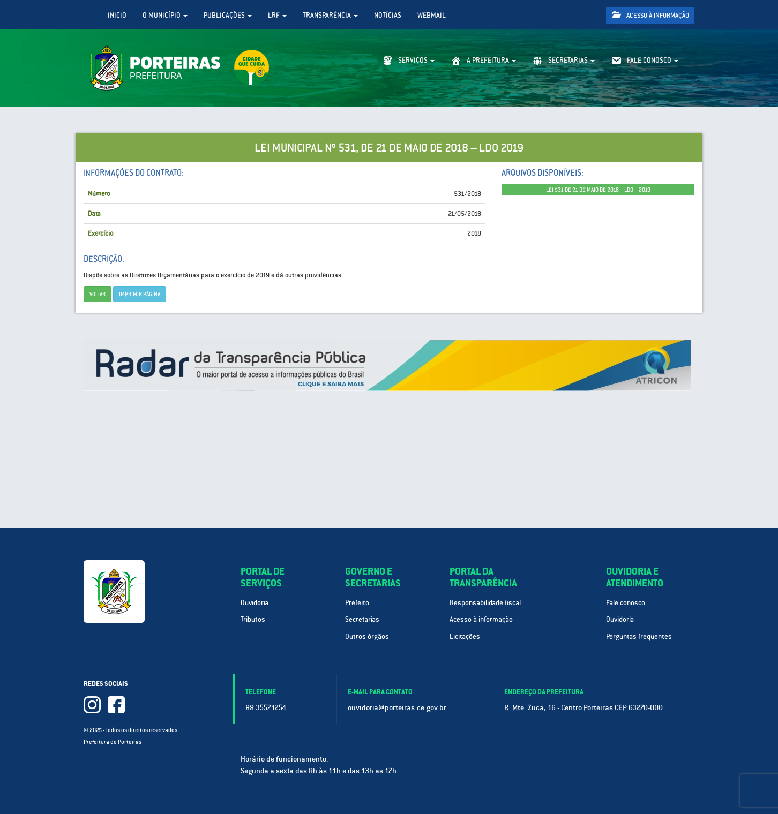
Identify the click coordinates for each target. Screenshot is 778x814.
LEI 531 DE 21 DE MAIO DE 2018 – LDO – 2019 (598, 189)
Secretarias (362, 619)
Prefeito (357, 602)
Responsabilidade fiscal (485, 602)
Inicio (117, 15)
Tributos (253, 619)
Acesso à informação (650, 15)
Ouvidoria (254, 602)
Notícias (387, 15)
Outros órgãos (367, 636)
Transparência (330, 15)
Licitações (465, 636)
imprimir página (139, 294)
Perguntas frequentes (639, 636)
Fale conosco (625, 602)
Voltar (97, 294)
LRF (277, 15)
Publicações (228, 15)
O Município (165, 15)
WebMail (431, 15)
